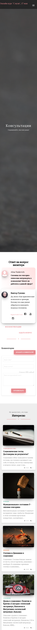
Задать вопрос (25, 333)
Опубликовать (18, 391)
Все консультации (13, 327)
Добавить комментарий (24, 352)
